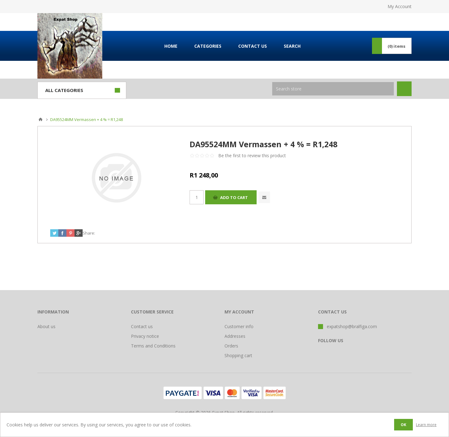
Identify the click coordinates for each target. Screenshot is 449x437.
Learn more (426, 424)
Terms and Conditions (153, 346)
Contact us (142, 326)
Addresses (234, 336)
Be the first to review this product (252, 155)
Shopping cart (238, 355)
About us (46, 326)
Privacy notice (145, 336)
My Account (400, 6)
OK (403, 424)
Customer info (238, 326)
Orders (231, 346)
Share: (89, 233)
